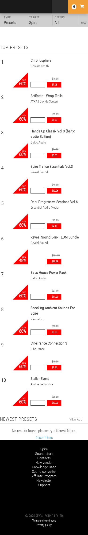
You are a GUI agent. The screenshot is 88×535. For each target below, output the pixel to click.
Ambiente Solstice (42, 384)
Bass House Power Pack (48, 272)
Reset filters (44, 437)
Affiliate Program (44, 476)
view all (75, 419)
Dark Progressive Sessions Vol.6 (54, 202)
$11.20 (55, 296)
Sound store (44, 453)
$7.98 (54, 84)
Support (44, 485)
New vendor (44, 462)
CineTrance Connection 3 (49, 343)
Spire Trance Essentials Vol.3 (52, 166)
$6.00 (54, 155)
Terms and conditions (44, 520)
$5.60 (54, 332)
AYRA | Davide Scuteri (44, 101)
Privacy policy (44, 525)
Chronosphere (41, 60)
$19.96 (55, 190)
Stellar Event (40, 378)
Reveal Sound (39, 172)
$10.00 (55, 402)
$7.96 (54, 367)
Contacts (44, 458)
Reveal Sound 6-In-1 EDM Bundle (55, 237)
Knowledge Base (44, 467)
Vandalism (37, 319)
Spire (44, 449)
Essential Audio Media (45, 208)
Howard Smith (40, 66)
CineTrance (38, 349)
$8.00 (54, 120)
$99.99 (55, 261)
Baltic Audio (38, 142)
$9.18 (54, 226)
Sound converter (44, 471)
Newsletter (44, 480)
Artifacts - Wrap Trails (46, 96)
